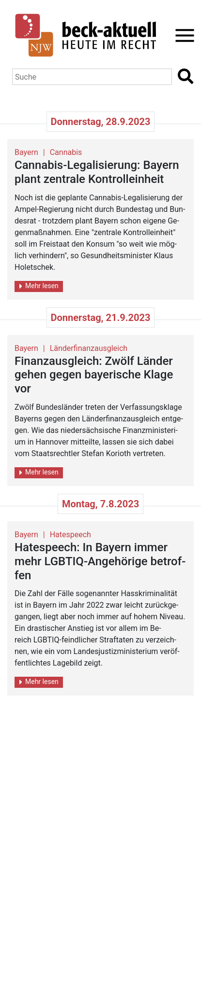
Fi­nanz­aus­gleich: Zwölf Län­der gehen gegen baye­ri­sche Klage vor (94, 375)
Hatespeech (70, 534)
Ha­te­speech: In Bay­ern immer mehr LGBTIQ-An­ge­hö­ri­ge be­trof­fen (100, 561)
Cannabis (66, 152)
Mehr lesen (39, 286)
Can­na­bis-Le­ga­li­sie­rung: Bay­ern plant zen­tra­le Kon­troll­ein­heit (97, 172)
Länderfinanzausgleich (88, 348)
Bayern (26, 152)
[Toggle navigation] (182, 35)
